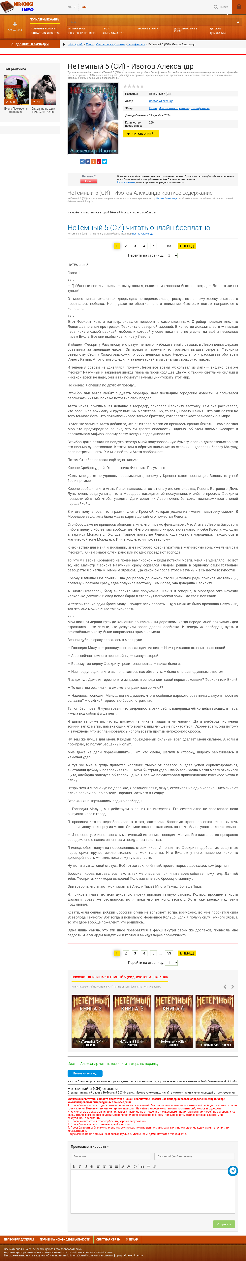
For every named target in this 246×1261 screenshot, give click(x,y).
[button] (74, 1166)
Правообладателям (19, 1239)
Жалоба (88, 181)
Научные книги (148, 28)
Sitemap (132, 1239)
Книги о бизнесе (113, 33)
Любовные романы (43, 28)
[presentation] (74, 1166)
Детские (215, 28)
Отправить (224, 1224)
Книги (72, 7)
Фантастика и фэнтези (45, 33)
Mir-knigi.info (30, 7)
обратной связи (133, 1255)
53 (169, 246)
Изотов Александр (161, 101)
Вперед (187, 246)
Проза (106, 28)
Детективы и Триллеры (82, 33)
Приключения (76, 28)
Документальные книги (185, 30)
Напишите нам (126, 182)
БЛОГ (85, 7)
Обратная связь (108, 1239)
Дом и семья (218, 33)
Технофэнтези (200, 108)
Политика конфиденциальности (65, 1239)
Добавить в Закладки (30, 44)
